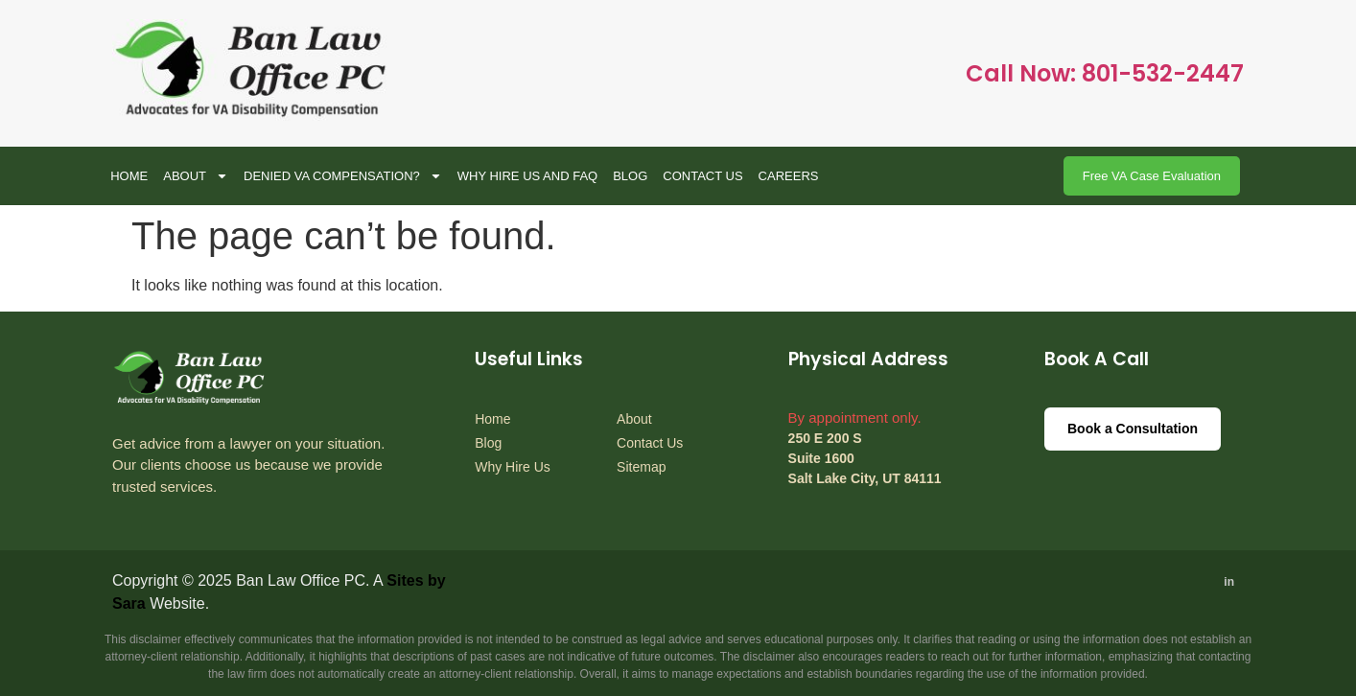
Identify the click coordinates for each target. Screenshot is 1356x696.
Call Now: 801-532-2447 (1105, 73)
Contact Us (702, 176)
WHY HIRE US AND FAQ (527, 176)
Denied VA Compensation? (343, 176)
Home (129, 176)
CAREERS (789, 176)
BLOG (630, 176)
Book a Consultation (1132, 428)
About (195, 176)
